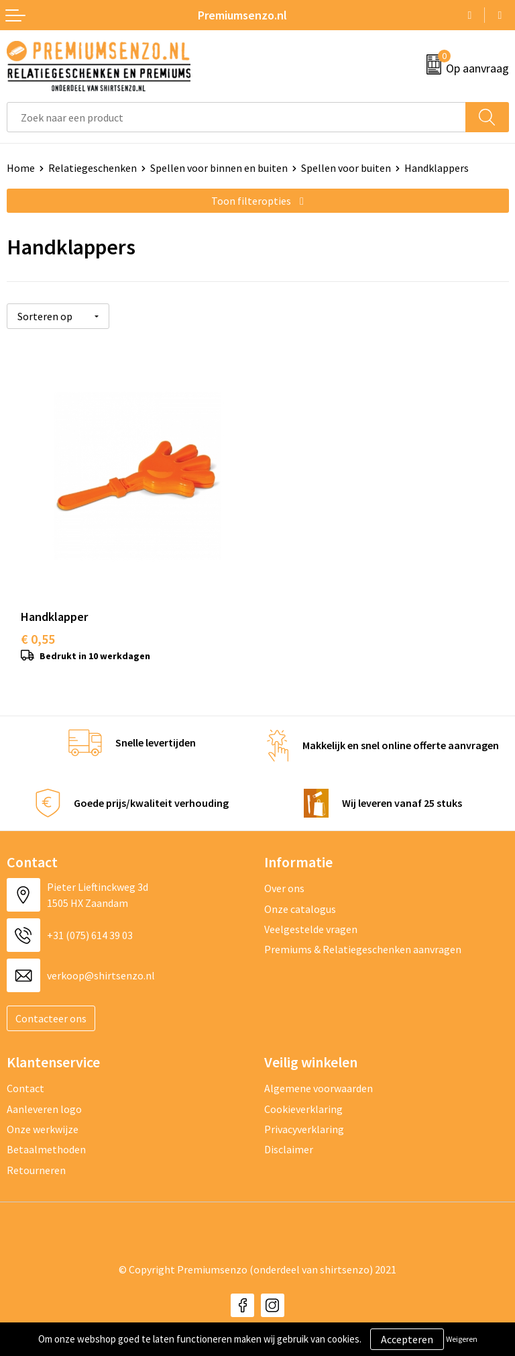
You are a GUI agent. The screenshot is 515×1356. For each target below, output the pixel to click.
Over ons (284, 876)
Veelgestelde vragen (310, 917)
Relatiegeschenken (92, 168)
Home (21, 168)
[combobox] (236, 117)
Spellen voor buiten (346, 168)
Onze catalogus (300, 897)
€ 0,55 (38, 627)
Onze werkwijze (42, 1117)
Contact (25, 1076)
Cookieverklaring (303, 1097)
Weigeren (461, 1339)
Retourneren (36, 1158)
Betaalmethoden (46, 1138)
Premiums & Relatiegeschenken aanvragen (362, 938)
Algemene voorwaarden (318, 1076)
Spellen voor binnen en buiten (219, 168)
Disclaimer (288, 1138)
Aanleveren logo (44, 1097)
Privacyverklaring (304, 1117)
